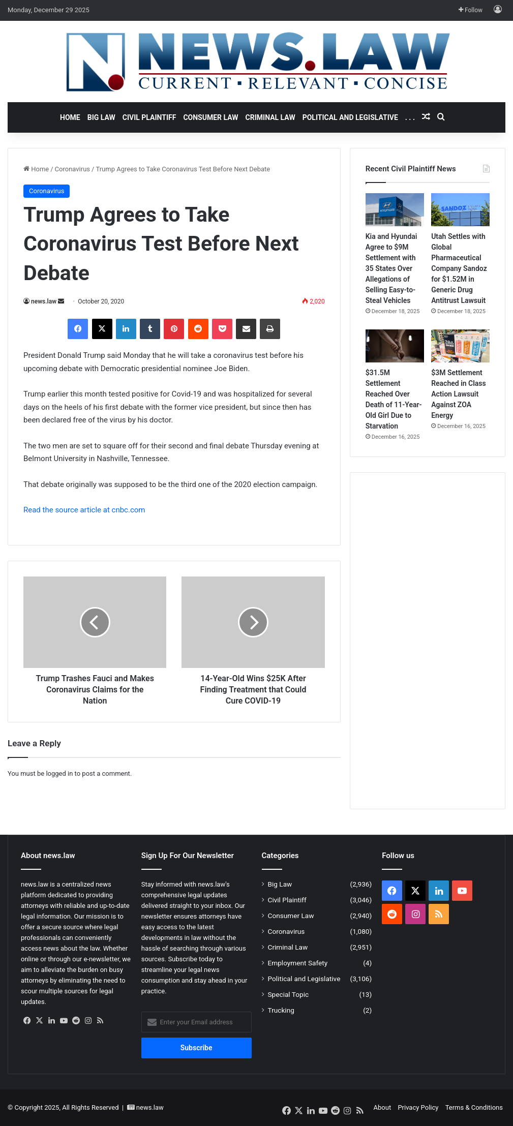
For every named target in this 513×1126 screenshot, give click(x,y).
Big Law (101, 117)
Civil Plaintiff (149, 117)
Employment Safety (298, 963)
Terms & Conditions (474, 1107)
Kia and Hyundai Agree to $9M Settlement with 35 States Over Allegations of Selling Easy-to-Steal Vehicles (391, 268)
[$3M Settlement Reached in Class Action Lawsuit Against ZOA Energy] (460, 345)
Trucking (281, 1010)
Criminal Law (270, 117)
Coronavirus (72, 169)
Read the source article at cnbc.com (84, 509)
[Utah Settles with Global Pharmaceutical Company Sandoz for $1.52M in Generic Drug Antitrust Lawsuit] (460, 209)
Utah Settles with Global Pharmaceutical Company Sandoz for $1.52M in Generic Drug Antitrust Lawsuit (459, 268)
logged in (59, 773)
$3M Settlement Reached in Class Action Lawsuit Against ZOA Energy (458, 394)
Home (70, 117)
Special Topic (288, 994)
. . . (410, 117)
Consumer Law (210, 117)
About (382, 1107)
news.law (43, 301)
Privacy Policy (418, 1107)
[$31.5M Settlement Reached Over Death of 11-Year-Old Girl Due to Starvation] (395, 345)
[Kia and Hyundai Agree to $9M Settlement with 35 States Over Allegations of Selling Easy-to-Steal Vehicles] (395, 209)
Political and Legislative (350, 117)
